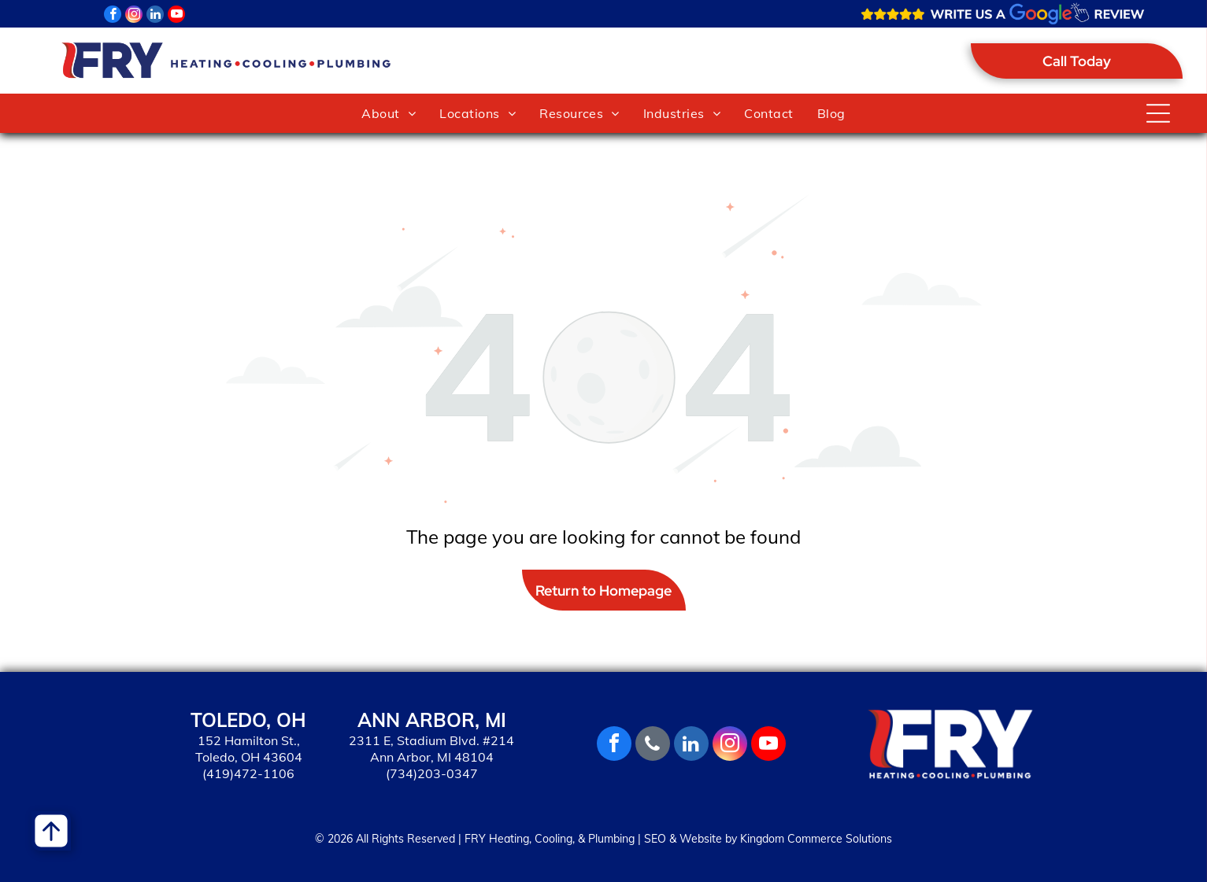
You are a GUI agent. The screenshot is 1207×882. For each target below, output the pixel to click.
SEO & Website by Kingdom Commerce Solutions (768, 839)
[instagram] (134, 16)
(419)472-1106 (248, 773)
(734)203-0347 (432, 773)
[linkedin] (155, 16)
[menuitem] (389, 113)
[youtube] (176, 16)
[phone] (652, 745)
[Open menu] (1158, 113)
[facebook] (112, 16)
